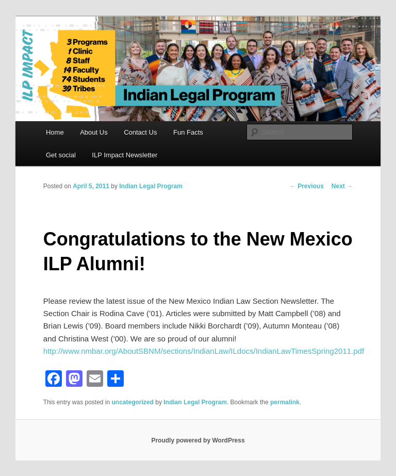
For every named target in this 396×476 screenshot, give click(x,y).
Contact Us (140, 132)
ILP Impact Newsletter (124, 155)
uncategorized (133, 402)
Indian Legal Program (151, 186)
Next (342, 186)
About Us (93, 132)
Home (55, 132)
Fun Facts (188, 132)
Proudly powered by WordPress (197, 440)
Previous (307, 186)
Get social (61, 155)
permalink (285, 402)
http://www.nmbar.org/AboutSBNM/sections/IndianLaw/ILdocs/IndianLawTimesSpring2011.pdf (203, 351)
